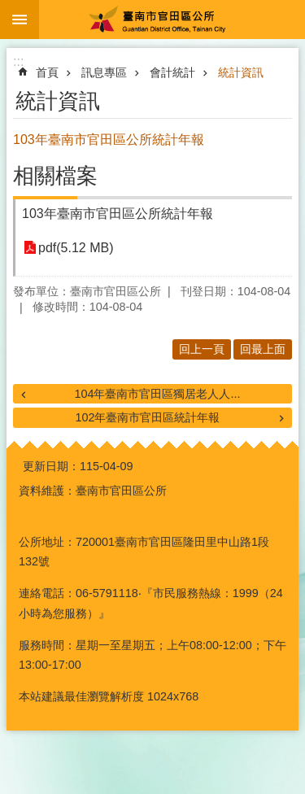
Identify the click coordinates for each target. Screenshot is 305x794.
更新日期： (51, 466)
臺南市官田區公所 (172, 19)
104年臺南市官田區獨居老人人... (157, 393)
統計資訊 (241, 72)
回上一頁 (201, 349)
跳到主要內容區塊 (8, 8)
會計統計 (172, 72)
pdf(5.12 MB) (75, 248)
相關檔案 (55, 175)
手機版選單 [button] (19, 19)
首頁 (47, 72)
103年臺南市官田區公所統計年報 (117, 213)
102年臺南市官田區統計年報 (147, 417)
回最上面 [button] (262, 349)
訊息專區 (104, 72)
